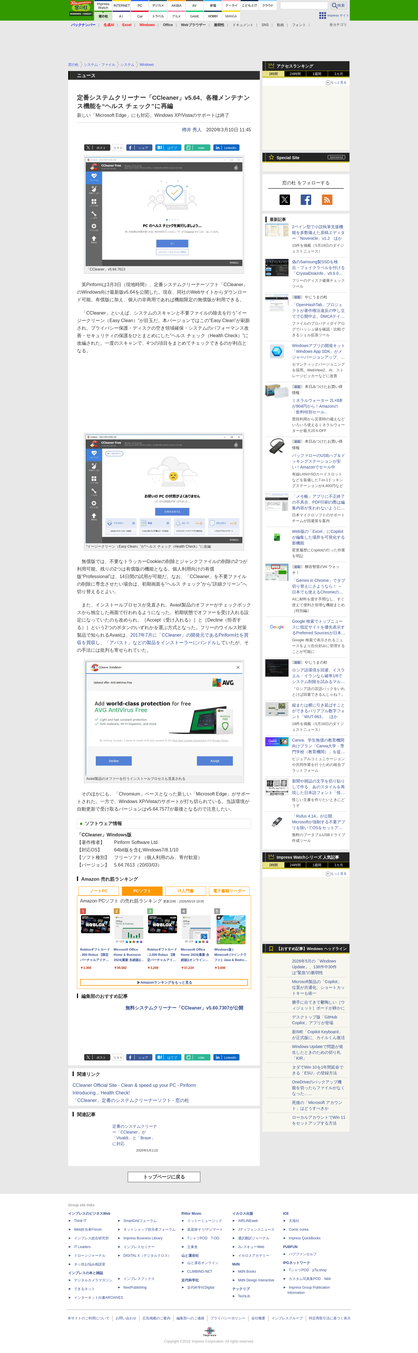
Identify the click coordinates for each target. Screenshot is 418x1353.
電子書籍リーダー (229, 891)
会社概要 (258, 1318)
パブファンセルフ (303, 1254)
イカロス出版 (242, 1214)
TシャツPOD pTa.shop (308, 1270)
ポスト (101, 148)
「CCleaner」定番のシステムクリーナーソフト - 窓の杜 (131, 1100)
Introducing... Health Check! (101, 1092)
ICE (286, 1214)
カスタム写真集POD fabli (310, 1279)
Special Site (288, 157)
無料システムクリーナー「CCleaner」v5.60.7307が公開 (184, 1007)
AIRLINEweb (248, 1221)
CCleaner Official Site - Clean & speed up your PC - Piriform (134, 1085)
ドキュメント (243, 25)
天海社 (294, 1221)
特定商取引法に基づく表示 (330, 1318)
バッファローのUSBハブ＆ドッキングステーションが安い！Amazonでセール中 (318, 461)
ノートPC (98, 891)
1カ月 (338, 74)
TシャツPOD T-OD (203, 1238)
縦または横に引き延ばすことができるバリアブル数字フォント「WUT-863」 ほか (318, 711)
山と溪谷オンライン (203, 1263)
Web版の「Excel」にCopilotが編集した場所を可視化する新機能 (318, 537)
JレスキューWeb (251, 1247)
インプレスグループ (287, 1318)
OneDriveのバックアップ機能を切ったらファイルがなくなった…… (318, 1088)
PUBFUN (290, 1247)
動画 (280, 25)
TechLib (244, 1296)
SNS (265, 25)
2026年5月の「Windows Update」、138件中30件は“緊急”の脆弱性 (314, 967)
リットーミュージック (204, 1221)
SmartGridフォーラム (140, 1221)
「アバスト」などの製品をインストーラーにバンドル (160, 642)
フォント (299, 25)
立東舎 (192, 1247)
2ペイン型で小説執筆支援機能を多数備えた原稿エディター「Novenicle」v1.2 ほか (318, 232)
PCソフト (142, 891)
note (201, 148)
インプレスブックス (139, 1279)
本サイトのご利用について (88, 1318)
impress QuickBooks (304, 1238)
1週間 (317, 74)
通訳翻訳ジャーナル (253, 1238)
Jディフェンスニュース (256, 1229)
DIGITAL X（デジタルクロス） (147, 1256)
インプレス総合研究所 (91, 1238)
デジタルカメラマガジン (93, 1280)
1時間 (273, 74)
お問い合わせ (126, 1318)
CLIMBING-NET (199, 1272)
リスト (118, 148)
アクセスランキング (295, 66)
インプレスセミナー (139, 1247)
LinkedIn (230, 148)
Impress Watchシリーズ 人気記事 (308, 857)
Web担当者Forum (88, 1229)
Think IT (80, 1221)
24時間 (295, 74)
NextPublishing (135, 1287)
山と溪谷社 (190, 1256)
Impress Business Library (143, 1238)
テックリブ (241, 1289)
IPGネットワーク (296, 1263)
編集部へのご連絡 (190, 1318)
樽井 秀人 (192, 129)
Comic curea (298, 1229)
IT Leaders (82, 1247)
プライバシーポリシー (227, 1318)
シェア (143, 148)
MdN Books (247, 1272)
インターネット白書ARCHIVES (98, 1298)
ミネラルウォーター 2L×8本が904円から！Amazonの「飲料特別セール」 (317, 406)
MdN (236, 1264)
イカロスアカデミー (253, 1256)
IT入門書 (186, 891)
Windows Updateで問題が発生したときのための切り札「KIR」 (317, 1052)
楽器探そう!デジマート (205, 1229)
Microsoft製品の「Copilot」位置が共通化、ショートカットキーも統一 (318, 987)
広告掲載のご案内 (156, 1318)
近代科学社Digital (200, 1287)
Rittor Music (191, 1214)
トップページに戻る (164, 1176)
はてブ (172, 148)
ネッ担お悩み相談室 (89, 1264)
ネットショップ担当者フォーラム (149, 1229)
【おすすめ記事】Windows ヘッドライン (312, 949)
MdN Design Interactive (256, 1280)
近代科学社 (190, 1280)
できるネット (84, 1289)
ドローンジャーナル (89, 1256)
